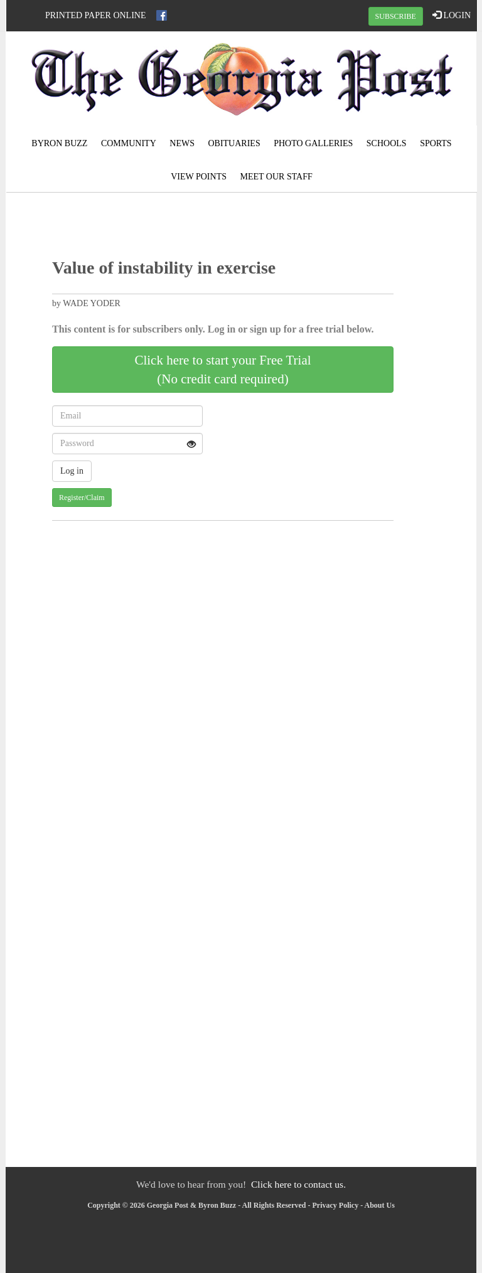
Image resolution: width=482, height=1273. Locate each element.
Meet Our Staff (276, 176)
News (182, 143)
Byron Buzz (59, 143)
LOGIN (451, 15)
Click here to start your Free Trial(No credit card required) (222, 369)
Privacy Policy (336, 1205)
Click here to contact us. (298, 1184)
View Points (199, 176)
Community (128, 143)
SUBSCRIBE (395, 16)
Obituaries (234, 143)
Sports (436, 143)
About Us (380, 1205)
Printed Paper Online (95, 15)
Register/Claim (82, 497)
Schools (387, 143)
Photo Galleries (313, 143)
